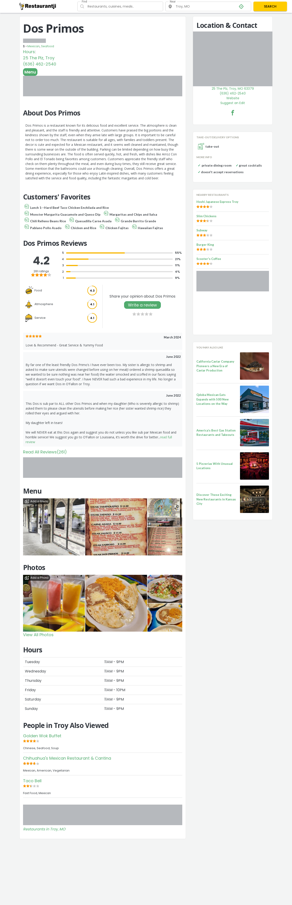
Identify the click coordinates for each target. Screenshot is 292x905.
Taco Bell (32, 781)
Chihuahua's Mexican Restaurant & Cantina (67, 758)
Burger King (205, 244)
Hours (29, 52)
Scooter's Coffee (208, 259)
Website (232, 98)
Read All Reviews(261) (45, 452)
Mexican (33, 46)
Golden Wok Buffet (42, 736)
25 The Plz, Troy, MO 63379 (233, 88)
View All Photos (38, 635)
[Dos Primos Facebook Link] (232, 112)
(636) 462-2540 (39, 64)
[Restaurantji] (38, 6)
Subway (201, 230)
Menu (30, 72)
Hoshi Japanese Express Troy (217, 202)
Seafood (47, 46)
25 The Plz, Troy (39, 58)
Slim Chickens (206, 216)
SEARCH (270, 6)
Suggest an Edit (232, 103)
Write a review (142, 305)
